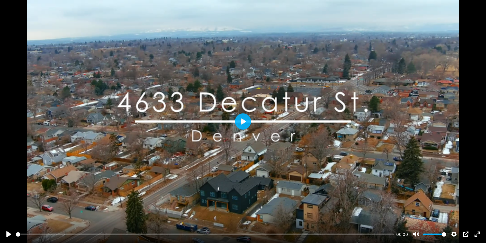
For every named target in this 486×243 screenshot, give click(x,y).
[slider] (205, 234)
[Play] (8, 234)
